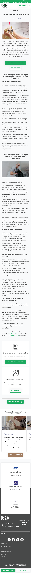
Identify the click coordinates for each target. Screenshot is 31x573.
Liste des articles (14, 9)
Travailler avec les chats (13, 438)
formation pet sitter (13, 334)
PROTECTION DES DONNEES (6, 546)
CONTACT (3, 556)
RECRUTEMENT (3, 554)
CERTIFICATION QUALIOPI (6, 551)
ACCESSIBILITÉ (3, 549)
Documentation (8, 570)
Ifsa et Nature (6, 9)
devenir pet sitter (14, 335)
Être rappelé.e (22, 6)
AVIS (2, 559)
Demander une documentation (15, 63)
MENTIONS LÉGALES (4, 543)
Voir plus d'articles (15, 455)
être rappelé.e (23, 570)
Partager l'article (15, 402)
